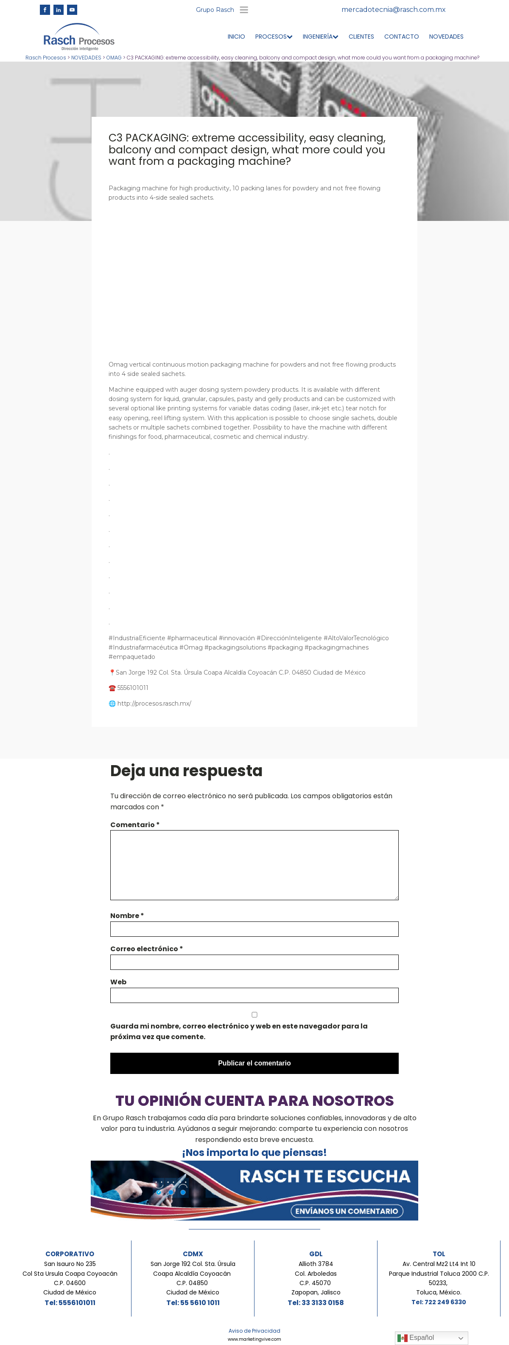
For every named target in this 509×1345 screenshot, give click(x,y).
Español (415, 1338)
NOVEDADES (446, 39)
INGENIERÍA (320, 39)
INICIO (236, 39)
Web (118, 984)
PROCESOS (274, 39)
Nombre (127, 918)
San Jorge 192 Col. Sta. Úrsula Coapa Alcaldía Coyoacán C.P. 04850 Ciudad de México (193, 1280)
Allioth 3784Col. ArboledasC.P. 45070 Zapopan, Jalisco (316, 1280)
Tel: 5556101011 (70, 1305)
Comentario (135, 827)
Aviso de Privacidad (254, 1333)
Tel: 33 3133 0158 (316, 1305)
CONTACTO (401, 39)
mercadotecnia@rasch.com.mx (393, 11)
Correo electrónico (146, 951)
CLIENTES (361, 39)
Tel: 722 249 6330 (438, 1304)
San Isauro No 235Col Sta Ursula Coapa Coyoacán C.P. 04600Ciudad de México (69, 1280)
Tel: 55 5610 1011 (193, 1305)
